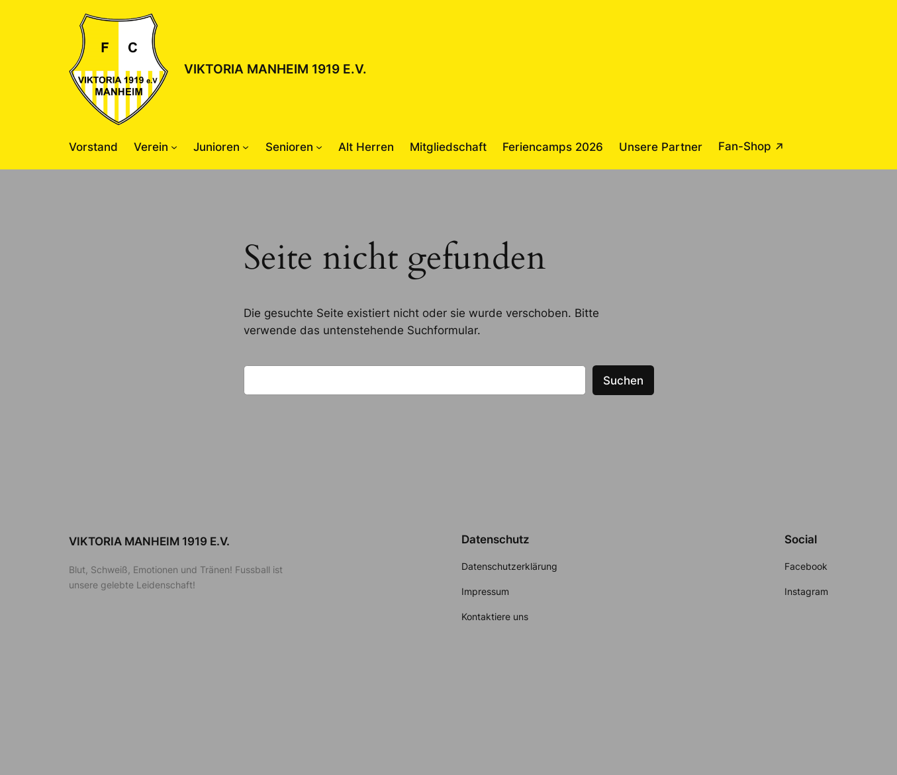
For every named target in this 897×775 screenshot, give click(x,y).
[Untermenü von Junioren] (245, 147)
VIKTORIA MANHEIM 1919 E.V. (275, 69)
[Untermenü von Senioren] (319, 147)
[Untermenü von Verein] (174, 147)
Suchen (623, 380)
